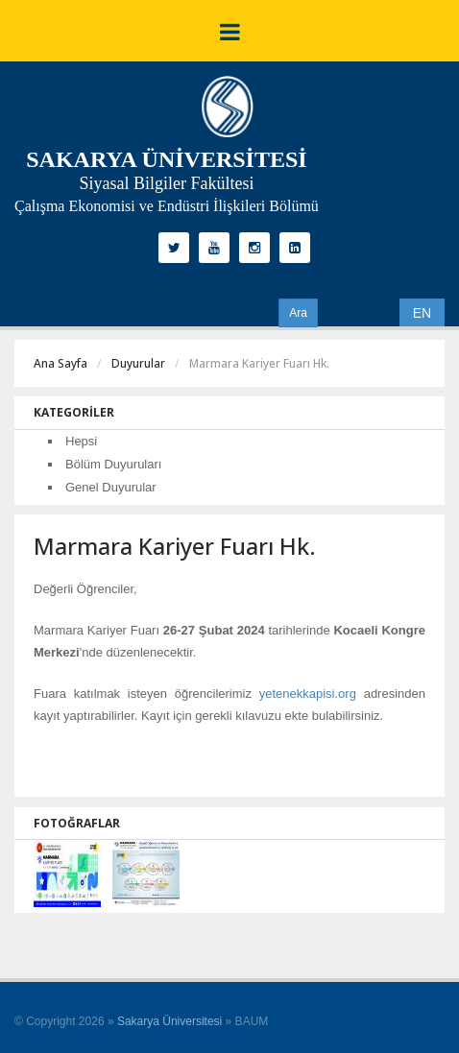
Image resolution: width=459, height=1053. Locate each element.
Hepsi (81, 441)
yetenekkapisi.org (307, 693)
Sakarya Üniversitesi (169, 1021)
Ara (298, 313)
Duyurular (138, 363)
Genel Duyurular (111, 487)
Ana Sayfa (60, 363)
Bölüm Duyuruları (113, 464)
